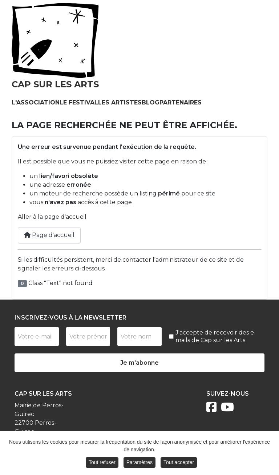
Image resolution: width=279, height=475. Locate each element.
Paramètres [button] (139, 463)
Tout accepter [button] (178, 463)
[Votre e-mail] (37, 336)
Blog (150, 102)
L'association (36, 102)
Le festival (79, 102)
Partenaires (180, 102)
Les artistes (120, 102)
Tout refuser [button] (102, 463)
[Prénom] (88, 336)
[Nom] (139, 336)
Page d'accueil (49, 234)
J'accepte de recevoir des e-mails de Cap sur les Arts (215, 336)
